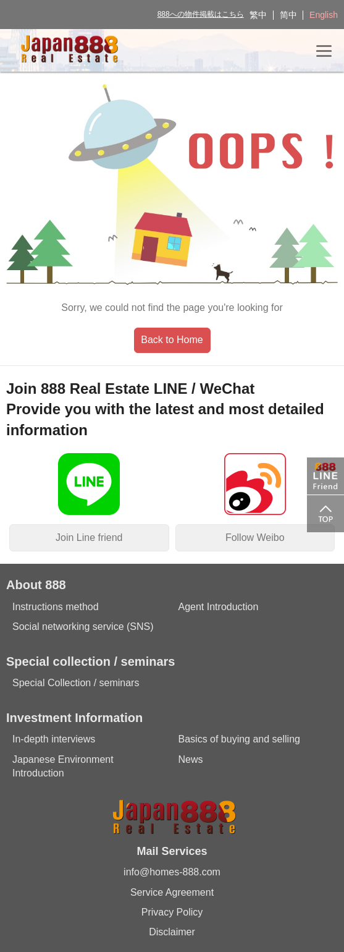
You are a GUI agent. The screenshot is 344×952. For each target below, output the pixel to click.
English (323, 15)
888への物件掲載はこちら (200, 14)
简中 (288, 15)
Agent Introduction (218, 606)
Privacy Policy (172, 912)
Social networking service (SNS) (83, 626)
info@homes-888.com (172, 872)
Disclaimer (172, 932)
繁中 (258, 15)
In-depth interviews (53, 739)
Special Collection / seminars (75, 683)
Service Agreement (172, 892)
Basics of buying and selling (239, 739)
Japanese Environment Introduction (63, 766)
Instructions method (55, 606)
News (190, 759)
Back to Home (172, 339)
